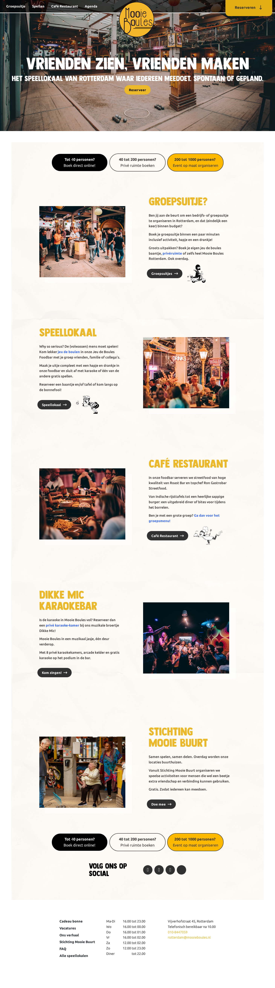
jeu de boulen (68, 352)
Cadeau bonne (71, 921)
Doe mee (158, 804)
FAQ (62, 949)
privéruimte (172, 253)
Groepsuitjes (161, 273)
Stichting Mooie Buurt (77, 942)
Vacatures (67, 928)
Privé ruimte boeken (137, 162)
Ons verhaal (69, 935)
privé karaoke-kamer (62, 625)
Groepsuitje (15, 6)
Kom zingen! (52, 672)
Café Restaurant (64, 6)
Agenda (91, 6)
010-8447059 (177, 932)
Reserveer (137, 90)
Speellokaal (51, 405)
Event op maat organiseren (195, 162)
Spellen (38, 6)
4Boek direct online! (79, 162)
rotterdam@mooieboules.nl (189, 937)
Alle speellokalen (73, 955)
